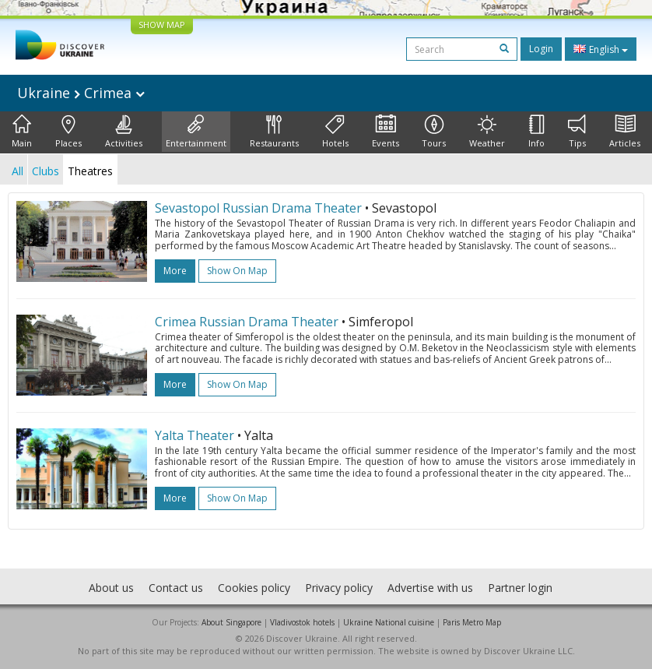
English (600, 49)
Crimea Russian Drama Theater (246, 321)
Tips (577, 131)
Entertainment (196, 131)
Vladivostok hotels (302, 622)
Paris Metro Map (472, 622)
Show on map (237, 270)
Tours (434, 131)
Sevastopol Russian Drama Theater (258, 208)
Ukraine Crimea (81, 92)
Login (541, 48)
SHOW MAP (161, 24)
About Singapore (231, 622)
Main (22, 131)
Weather (487, 131)
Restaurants (274, 131)
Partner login (520, 587)
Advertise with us (430, 587)
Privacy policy (339, 587)
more (175, 270)
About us (111, 587)
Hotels (335, 131)
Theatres (90, 171)
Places (68, 131)
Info (536, 131)
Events (385, 131)
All (17, 171)
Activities (123, 131)
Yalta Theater (194, 435)
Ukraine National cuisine (388, 622)
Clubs (45, 171)
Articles (624, 131)
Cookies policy (254, 587)
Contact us (176, 587)
